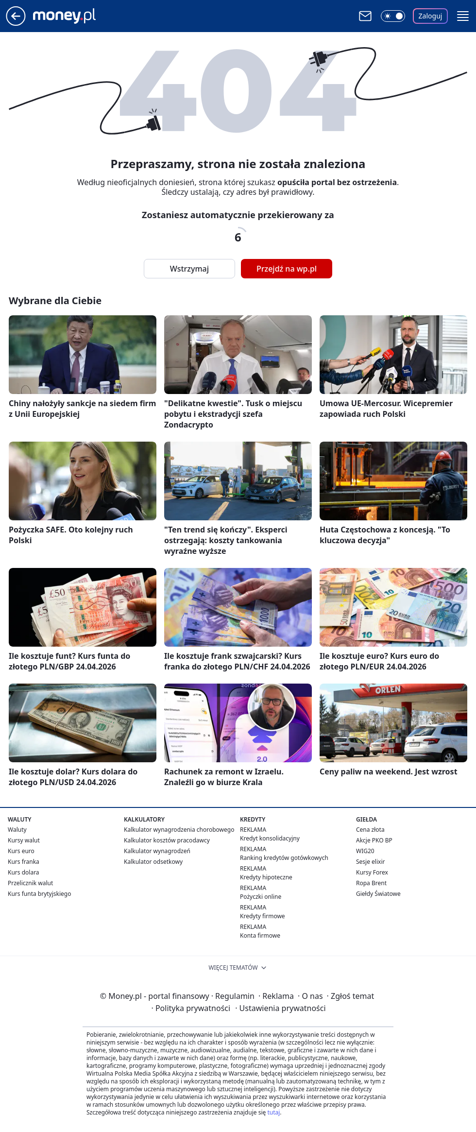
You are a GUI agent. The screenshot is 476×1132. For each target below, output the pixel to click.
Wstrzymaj (189, 268)
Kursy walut (24, 840)
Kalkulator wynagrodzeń (157, 851)
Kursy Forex (372, 872)
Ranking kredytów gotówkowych (284, 858)
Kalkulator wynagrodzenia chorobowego (179, 829)
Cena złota (370, 829)
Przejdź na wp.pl (286, 268)
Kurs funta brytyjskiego (39, 894)
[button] (463, 16)
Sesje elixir (370, 862)
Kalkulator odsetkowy (153, 862)
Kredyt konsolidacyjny (270, 838)
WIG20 (365, 851)
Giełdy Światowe (378, 894)
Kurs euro (21, 851)
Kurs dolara (23, 872)
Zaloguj (430, 15)
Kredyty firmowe (262, 916)
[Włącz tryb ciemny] (393, 16)
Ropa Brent (371, 883)
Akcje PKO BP (374, 840)
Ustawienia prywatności (280, 1008)
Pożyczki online (260, 896)
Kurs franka (23, 862)
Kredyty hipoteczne (266, 877)
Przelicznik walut (30, 883)
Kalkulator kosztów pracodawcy (167, 840)
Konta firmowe (260, 935)
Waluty (17, 829)
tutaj (273, 1112)
